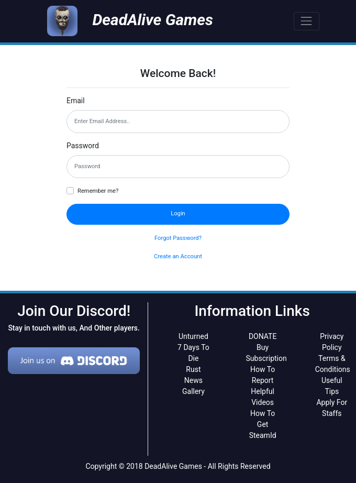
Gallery (193, 391)
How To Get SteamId (262, 424)
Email (75, 100)
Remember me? (97, 191)
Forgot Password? (178, 238)
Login (178, 213)
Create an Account (178, 256)
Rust (193, 369)
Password (82, 145)
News (193, 380)
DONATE (263, 336)
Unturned (193, 336)
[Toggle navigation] (306, 21)
